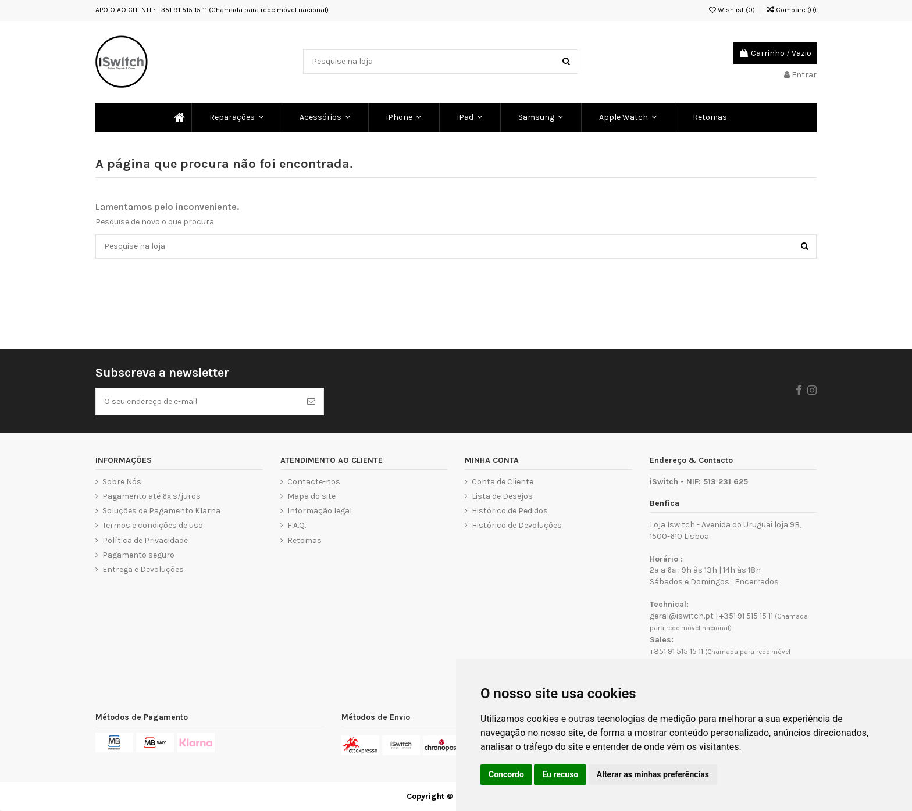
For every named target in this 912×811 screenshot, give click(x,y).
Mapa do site (311, 496)
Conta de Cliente (502, 482)
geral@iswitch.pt (682, 616)
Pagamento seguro (138, 555)
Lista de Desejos (502, 496)
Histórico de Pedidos (510, 511)
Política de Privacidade (145, 540)
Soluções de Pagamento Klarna (161, 511)
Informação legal (319, 511)
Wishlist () (732, 10)
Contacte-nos (313, 482)
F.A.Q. (296, 525)
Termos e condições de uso (152, 525)
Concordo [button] (506, 774)
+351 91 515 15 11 (746, 616)
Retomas (304, 540)
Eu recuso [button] (560, 774)
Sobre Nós (121, 482)
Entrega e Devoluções (143, 569)
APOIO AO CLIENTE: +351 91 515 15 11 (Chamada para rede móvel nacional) (212, 10)
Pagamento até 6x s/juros (151, 496)
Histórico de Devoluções (517, 525)
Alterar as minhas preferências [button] (653, 774)
